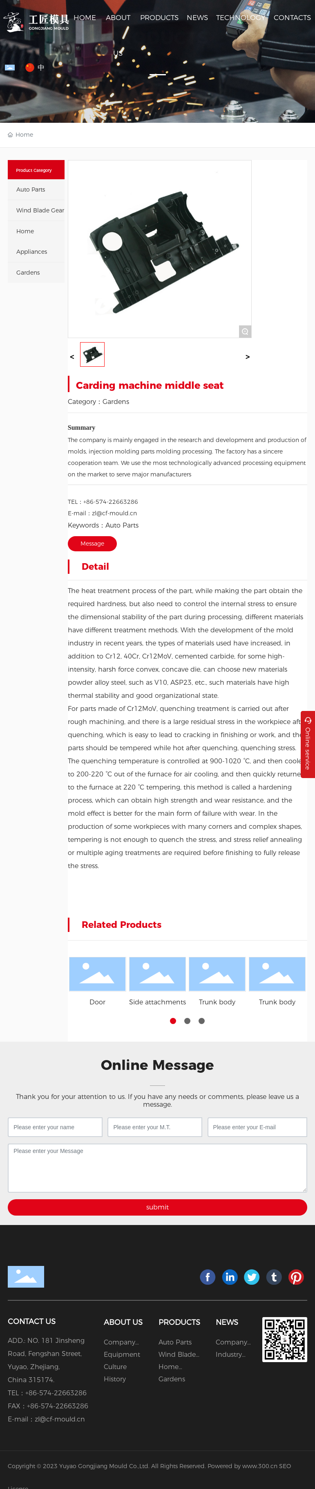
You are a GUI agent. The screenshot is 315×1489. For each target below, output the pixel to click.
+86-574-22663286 (110, 501)
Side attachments (157, 1002)
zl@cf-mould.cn (114, 513)
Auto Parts (122, 525)
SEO (285, 1466)
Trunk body (217, 1002)
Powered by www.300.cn (242, 1466)
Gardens (116, 402)
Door (97, 1002)
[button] (173, 1021)
